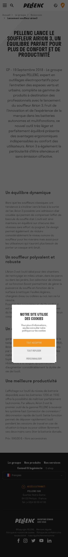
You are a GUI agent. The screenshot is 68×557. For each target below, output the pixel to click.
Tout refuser (34, 351)
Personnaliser (34, 359)
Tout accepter (34, 343)
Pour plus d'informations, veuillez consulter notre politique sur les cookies (33, 328)
